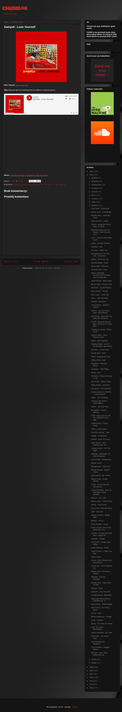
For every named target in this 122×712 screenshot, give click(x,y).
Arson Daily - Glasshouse (101, 459)
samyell (62, 185)
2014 (91, 684)
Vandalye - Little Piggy (100, 369)
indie (29, 185)
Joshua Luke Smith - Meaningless (99, 402)
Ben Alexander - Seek (99, 263)
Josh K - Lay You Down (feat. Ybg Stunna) (100, 312)
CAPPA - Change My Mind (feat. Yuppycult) (101, 534)
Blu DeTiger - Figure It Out (101, 284)
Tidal (37, 175)
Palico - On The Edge (99, 398)
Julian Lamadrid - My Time (101, 633)
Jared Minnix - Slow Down (101, 281)
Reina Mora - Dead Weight (101, 604)
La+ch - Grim (96, 613)
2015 (91, 681)
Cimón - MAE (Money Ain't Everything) (101, 561)
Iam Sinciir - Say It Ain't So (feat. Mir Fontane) (101, 317)
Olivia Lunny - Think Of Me (101, 501)
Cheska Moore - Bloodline (101, 595)
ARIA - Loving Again (99, 429)
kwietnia (95, 205)
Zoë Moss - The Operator (101, 389)
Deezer (22, 175)
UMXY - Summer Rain (100, 407)
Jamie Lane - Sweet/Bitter (101, 212)
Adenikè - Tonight (98, 539)
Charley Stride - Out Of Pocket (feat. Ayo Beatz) (101, 345)
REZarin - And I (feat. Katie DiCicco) (99, 654)
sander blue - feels (98, 353)
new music (45, 185)
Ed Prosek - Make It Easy (101, 382)
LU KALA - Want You (99, 250)
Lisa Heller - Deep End (100, 208)
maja (94, 202)
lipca (94, 195)
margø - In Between (99, 436)
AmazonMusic (30, 175)
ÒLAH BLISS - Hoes (99, 270)
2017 (91, 674)
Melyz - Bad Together (99, 341)
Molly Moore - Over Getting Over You (99, 444)
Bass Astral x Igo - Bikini (100, 475)
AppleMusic (14, 175)
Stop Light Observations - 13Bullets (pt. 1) (101, 600)
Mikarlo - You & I (97, 521)
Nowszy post (10, 262)
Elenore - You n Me (98, 498)
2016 (91, 677)
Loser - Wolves (97, 620)
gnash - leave (96, 463)
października (97, 185)
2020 (91, 175)
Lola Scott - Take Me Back (101, 508)
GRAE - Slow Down (99, 505)
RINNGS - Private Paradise (98, 578)
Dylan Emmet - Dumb (99, 221)
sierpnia (95, 192)
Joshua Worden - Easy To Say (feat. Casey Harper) (101, 492)
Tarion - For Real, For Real (101, 624)
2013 (91, 688)
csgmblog (14, 9)
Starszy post (71, 262)
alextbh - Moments (98, 302)
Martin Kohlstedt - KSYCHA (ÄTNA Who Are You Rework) (100, 275)
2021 (91, 171)
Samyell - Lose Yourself (100, 592)
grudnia (95, 178)
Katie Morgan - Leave (99, 524)
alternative (19, 185)
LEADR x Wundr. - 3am (100, 432)
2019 (91, 667)
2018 (91, 671)
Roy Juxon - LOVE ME (100, 295)
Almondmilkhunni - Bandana (98, 643)
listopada (95, 181)
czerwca (95, 199)
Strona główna (40, 262)
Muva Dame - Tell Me (99, 291)
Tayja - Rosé (96, 557)
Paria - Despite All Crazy (100, 357)
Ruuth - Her (95, 373)
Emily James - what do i (100, 385)
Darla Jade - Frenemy (99, 266)
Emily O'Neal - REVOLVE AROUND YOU (101, 529)
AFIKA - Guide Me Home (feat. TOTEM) (101, 225)
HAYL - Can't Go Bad (99, 298)
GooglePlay (44, 175)
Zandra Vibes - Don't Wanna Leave (99, 336)
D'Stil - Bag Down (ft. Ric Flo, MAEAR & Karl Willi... (101, 418)
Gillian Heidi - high (98, 360)
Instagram (24, 85)
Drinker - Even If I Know (100, 439)
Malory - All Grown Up (99, 259)
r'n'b (54, 185)
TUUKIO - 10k (96, 247)
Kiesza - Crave (97, 588)
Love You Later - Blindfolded (97, 628)
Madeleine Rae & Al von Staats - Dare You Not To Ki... (100, 232)
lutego (94, 663)
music (36, 185)
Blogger (74, 707)
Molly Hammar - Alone (100, 548)
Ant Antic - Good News (100, 350)
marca (94, 659)
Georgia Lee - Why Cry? (100, 466)
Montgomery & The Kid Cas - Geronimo (100, 255)
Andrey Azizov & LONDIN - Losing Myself (101, 393)
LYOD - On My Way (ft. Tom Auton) (100, 486)
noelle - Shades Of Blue (100, 243)
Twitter (17, 85)
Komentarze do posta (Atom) (47, 268)
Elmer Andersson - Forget (101, 617)
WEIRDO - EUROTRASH (101, 288)
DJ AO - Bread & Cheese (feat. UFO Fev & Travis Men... (101, 324)
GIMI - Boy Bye (97, 512)
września (95, 188)
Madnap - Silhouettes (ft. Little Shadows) (101, 455)
